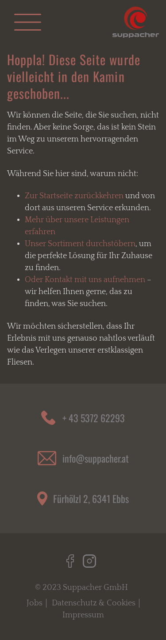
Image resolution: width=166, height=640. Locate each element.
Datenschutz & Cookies (93, 603)
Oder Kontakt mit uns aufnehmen (85, 279)
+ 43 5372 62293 (93, 418)
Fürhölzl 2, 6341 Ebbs (91, 498)
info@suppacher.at (95, 458)
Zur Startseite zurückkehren (74, 196)
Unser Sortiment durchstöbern (80, 244)
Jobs (34, 603)
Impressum (83, 615)
